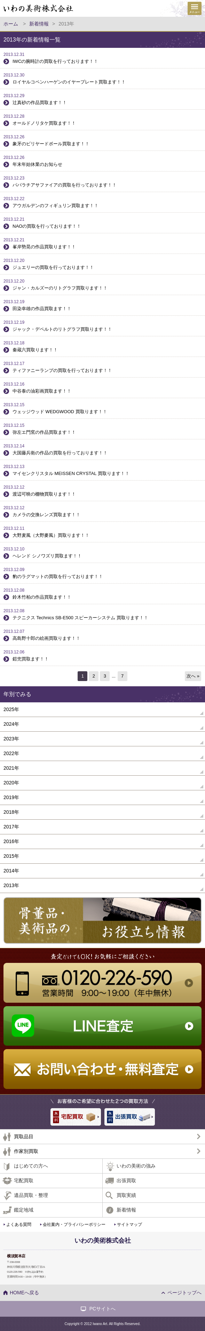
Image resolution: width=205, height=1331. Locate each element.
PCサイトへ (102, 1308)
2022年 (11, 753)
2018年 (11, 812)
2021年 (11, 768)
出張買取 (126, 1180)
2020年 (11, 782)
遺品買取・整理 (31, 1195)
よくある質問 (18, 1224)
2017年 (11, 826)
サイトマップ (129, 1224)
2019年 (11, 797)
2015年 (11, 856)
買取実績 (126, 1195)
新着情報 (126, 1210)
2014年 (11, 870)
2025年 (11, 709)
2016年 (11, 841)
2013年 (11, 885)
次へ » (193, 676)
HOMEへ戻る (24, 1292)
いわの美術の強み (136, 1166)
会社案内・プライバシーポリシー (74, 1224)
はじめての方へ (31, 1166)
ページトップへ (184, 1292)
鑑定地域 (23, 1210)
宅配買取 (23, 1180)
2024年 (11, 724)
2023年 (11, 738)
